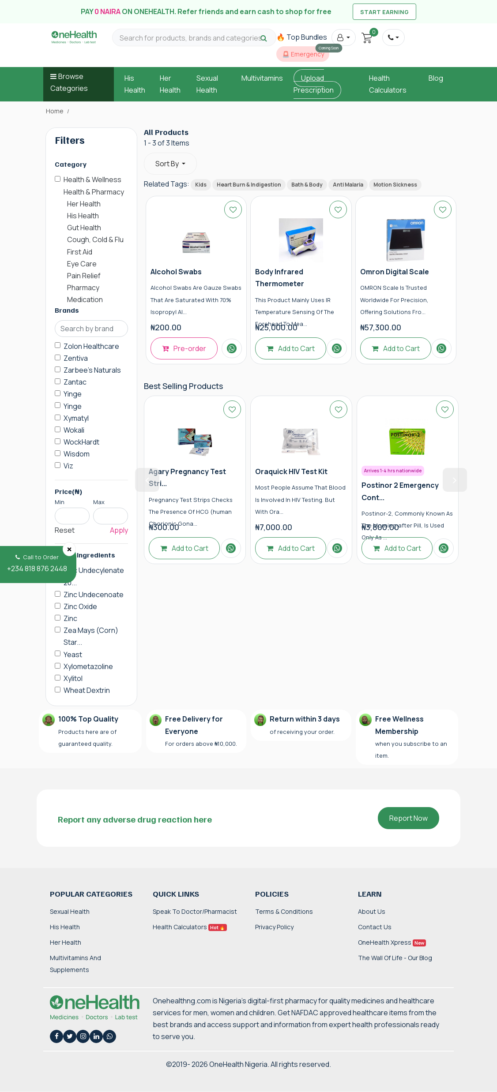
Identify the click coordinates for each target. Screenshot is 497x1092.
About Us (371, 911)
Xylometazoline (88, 666)
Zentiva (76, 358)
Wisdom (77, 454)
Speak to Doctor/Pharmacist (195, 911)
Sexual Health (70, 911)
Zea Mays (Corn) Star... (91, 636)
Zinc (70, 618)
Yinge (73, 394)
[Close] (69, 549)
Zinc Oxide (80, 606)
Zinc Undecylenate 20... (94, 576)
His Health (65, 927)
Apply (119, 530)
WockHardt (81, 442)
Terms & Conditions (284, 911)
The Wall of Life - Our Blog (395, 958)
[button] (343, 37)
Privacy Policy (274, 927)
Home (55, 111)
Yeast (73, 654)
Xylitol (73, 678)
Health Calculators (190, 927)
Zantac (75, 382)
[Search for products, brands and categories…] (194, 38)
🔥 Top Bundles (301, 37)
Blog (436, 78)
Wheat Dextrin (87, 690)
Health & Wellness (92, 179)
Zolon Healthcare (91, 346)
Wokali (74, 430)
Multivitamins (262, 78)
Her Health (65, 942)
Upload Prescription (314, 84)
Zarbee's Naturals (92, 370)
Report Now (408, 818)
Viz (68, 466)
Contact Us (375, 927)
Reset (65, 530)
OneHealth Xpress (392, 942)
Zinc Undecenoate (94, 594)
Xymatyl (76, 418)
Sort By (167, 163)
